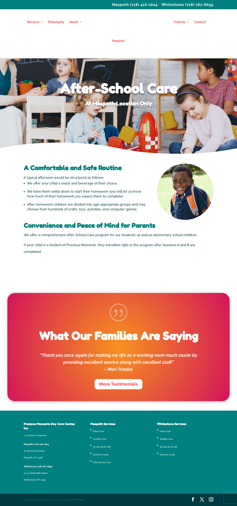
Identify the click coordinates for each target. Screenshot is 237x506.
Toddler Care (99, 439)
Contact (200, 22)
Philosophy (56, 22)
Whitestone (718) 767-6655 (187, 5)
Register (118, 41)
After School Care (102, 462)
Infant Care (98, 431)
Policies (179, 22)
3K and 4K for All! (102, 447)
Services (33, 22)
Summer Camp (100, 454)
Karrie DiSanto (78, 500)
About (73, 22)
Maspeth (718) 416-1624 (135, 5)
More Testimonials (118, 384)
